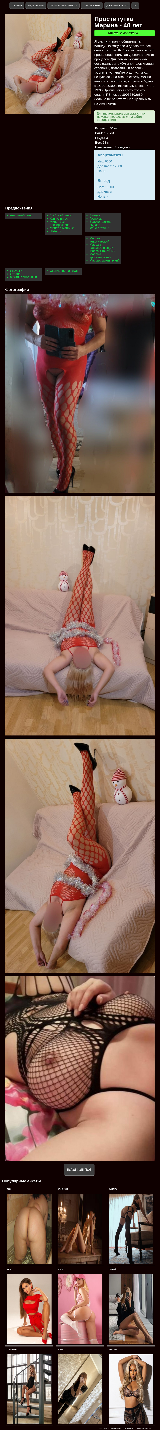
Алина (60, 1349)
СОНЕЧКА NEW (12, 1349)
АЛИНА (60, 1269)
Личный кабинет (144, 1428)
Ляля (9, 1189)
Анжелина (113, 1349)
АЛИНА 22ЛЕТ (63, 1189)
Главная (17, 5)
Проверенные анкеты (63, 5)
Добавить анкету (117, 5)
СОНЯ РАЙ (113, 1269)
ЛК (135, 5)
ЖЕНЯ (9, 1269)
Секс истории (91, 5)
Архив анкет (116, 1428)
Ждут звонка (36, 5)
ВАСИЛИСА (113, 1189)
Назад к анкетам (79, 1169)
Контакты (129, 1428)
